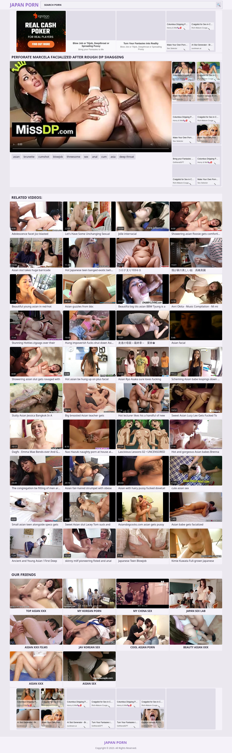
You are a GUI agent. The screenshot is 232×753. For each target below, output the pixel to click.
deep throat (126, 156)
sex (86, 156)
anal (94, 156)
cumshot (43, 156)
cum (104, 156)
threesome (73, 156)
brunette (29, 156)
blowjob (58, 156)
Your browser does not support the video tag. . (91, 106)
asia (113, 156)
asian (16, 156)
